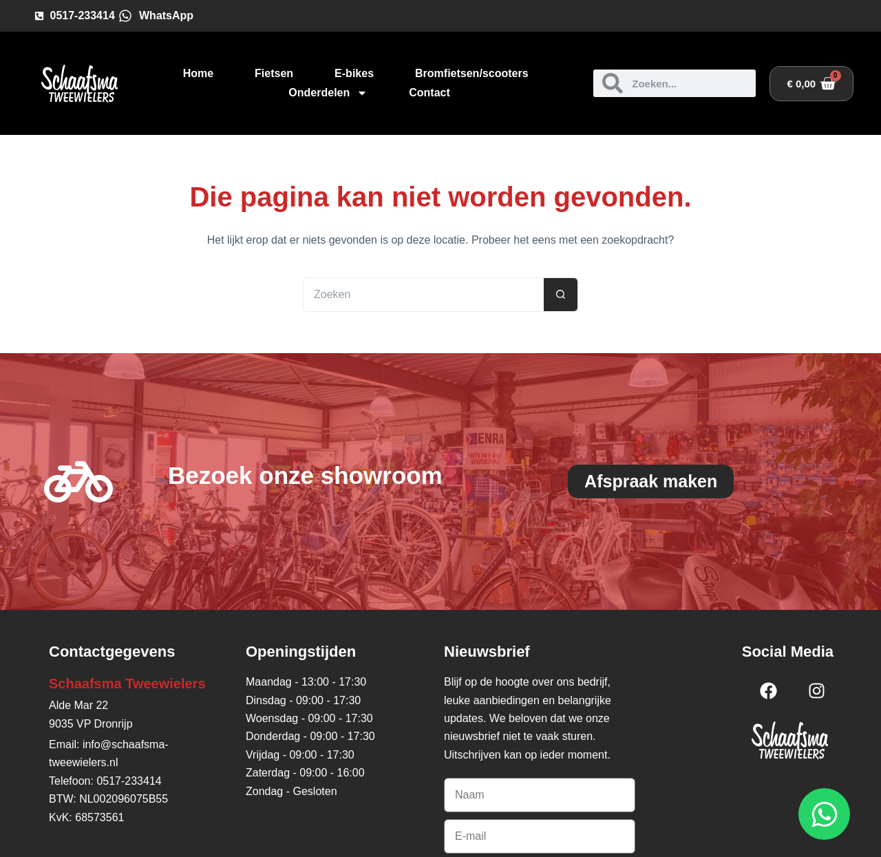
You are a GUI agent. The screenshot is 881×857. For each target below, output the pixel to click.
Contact (429, 92)
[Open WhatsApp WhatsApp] (824, 814)
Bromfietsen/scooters (472, 73)
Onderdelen (328, 93)
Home (198, 73)
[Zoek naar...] (423, 294)
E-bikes (354, 73)
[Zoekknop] (561, 294)
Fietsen (274, 73)
